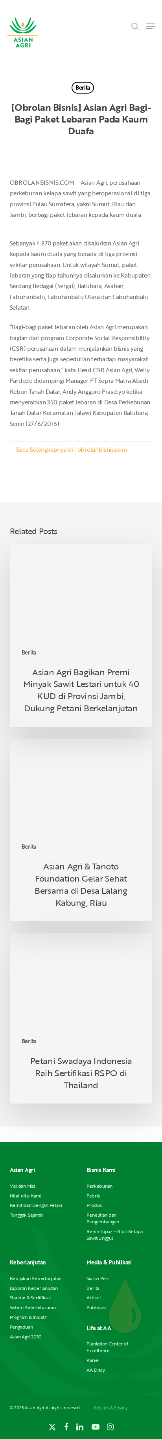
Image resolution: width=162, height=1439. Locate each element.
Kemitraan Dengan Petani (36, 1205)
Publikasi (96, 1307)
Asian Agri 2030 (26, 1336)
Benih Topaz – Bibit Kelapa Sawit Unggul (115, 1234)
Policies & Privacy (111, 1407)
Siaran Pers (98, 1278)
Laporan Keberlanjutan (34, 1288)
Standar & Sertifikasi (30, 1297)
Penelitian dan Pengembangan (103, 1218)
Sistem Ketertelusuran (33, 1307)
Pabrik (93, 1195)
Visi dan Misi (22, 1186)
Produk (94, 1205)
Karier (93, 1360)
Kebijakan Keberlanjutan (35, 1278)
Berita (82, 87)
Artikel (94, 1297)
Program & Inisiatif (28, 1317)
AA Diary (96, 1370)
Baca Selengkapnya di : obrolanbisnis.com (71, 449)
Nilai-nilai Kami (25, 1195)
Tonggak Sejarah (26, 1215)
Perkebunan (99, 1186)
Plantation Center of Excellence (107, 1347)
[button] (150, 26)
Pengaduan (21, 1327)
